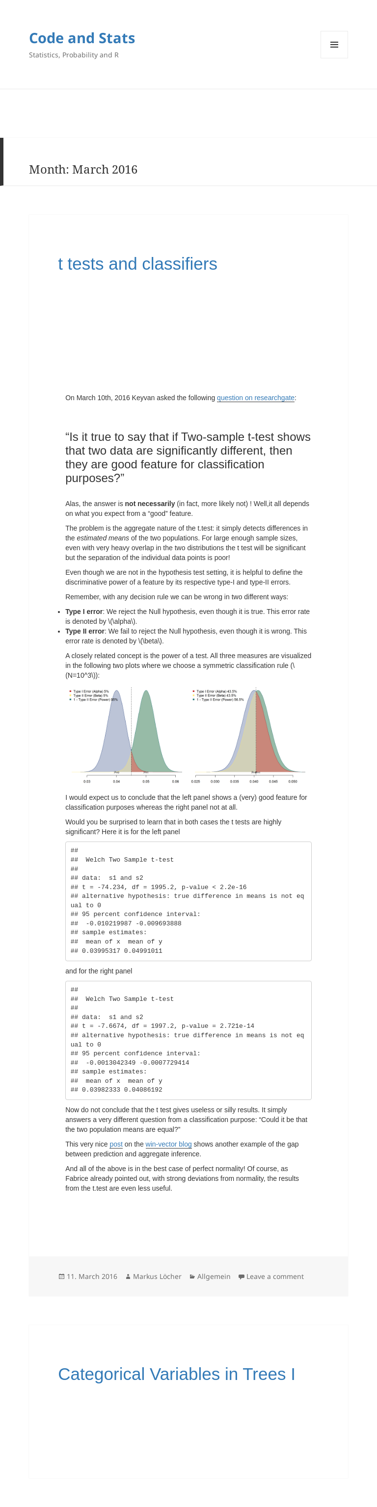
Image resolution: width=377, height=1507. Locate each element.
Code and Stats (82, 37)
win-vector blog (169, 1144)
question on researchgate (256, 398)
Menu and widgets (334, 44)
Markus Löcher (157, 1276)
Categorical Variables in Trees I (177, 1373)
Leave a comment (275, 1276)
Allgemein (214, 1276)
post (115, 1144)
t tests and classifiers (137, 263)
